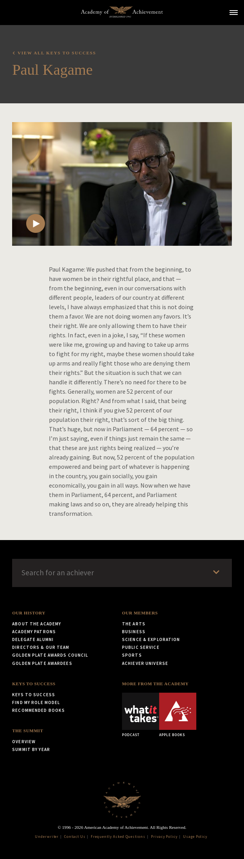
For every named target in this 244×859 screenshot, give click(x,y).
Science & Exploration (151, 639)
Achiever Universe (145, 663)
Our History (28, 612)
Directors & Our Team (40, 647)
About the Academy (36, 624)
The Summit (27, 730)
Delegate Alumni (33, 639)
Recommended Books (38, 710)
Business (133, 631)
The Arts (133, 624)
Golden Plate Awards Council (50, 655)
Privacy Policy (164, 836)
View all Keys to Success (57, 52)
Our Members (140, 612)
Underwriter (47, 836)
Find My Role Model (36, 702)
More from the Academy (155, 683)
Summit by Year (31, 749)
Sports (132, 655)
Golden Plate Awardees (42, 663)
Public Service (141, 647)
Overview (24, 741)
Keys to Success (34, 683)
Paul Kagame (52, 69)
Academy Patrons (34, 631)
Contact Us (75, 836)
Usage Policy (195, 836)
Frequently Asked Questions (118, 836)
